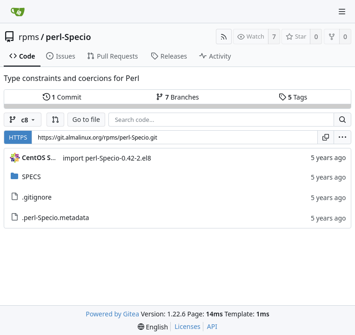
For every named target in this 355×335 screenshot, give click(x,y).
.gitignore (37, 197)
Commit (62, 97)
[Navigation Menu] (342, 11)
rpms (29, 36)
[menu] (342, 137)
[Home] (18, 11)
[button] (55, 120)
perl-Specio (68, 36)
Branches (177, 97)
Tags (293, 97)
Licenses (187, 326)
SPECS (31, 176)
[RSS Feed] (224, 36)
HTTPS (18, 137)
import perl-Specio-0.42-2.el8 (107, 158)
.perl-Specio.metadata (55, 217)
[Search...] (342, 120)
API (212, 326)
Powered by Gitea (112, 313)
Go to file (86, 119)
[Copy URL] (325, 137)
